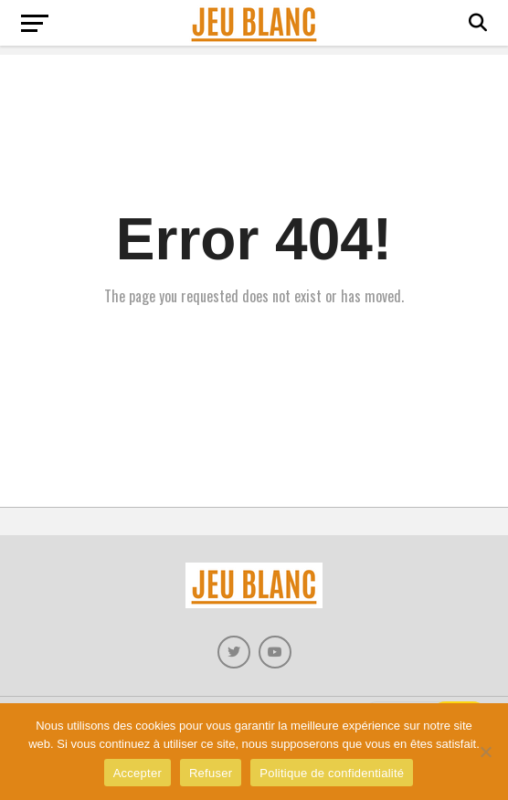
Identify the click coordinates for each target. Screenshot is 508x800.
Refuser (210, 773)
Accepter (137, 773)
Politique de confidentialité (331, 773)
